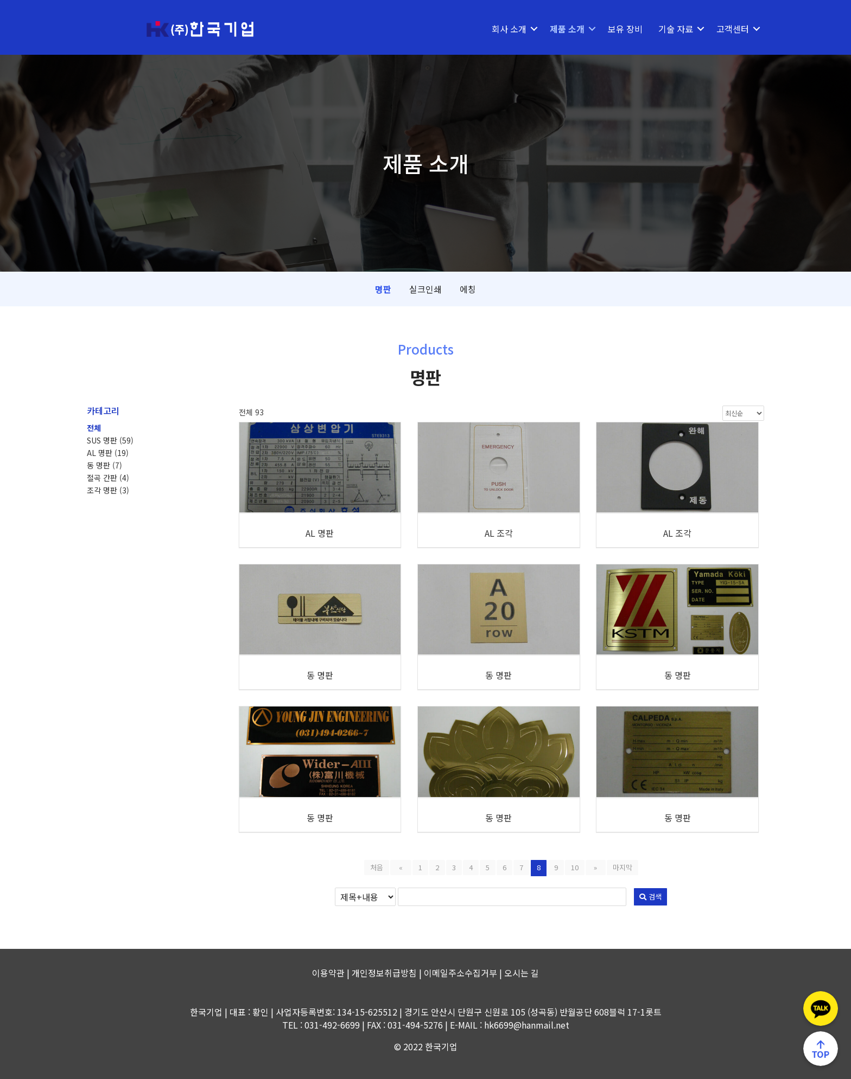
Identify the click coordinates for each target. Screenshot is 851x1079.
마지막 (617, 867)
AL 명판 (108, 452)
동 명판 (104, 465)
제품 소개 (567, 28)
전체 (94, 427)
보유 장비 (625, 28)
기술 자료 (675, 28)
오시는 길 (521, 972)
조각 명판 (108, 490)
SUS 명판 (110, 440)
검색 (569, 896)
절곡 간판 (108, 477)
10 (575, 867)
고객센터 (732, 28)
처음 (382, 867)
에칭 (468, 289)
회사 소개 (509, 28)
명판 (383, 289)
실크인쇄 (425, 289)
